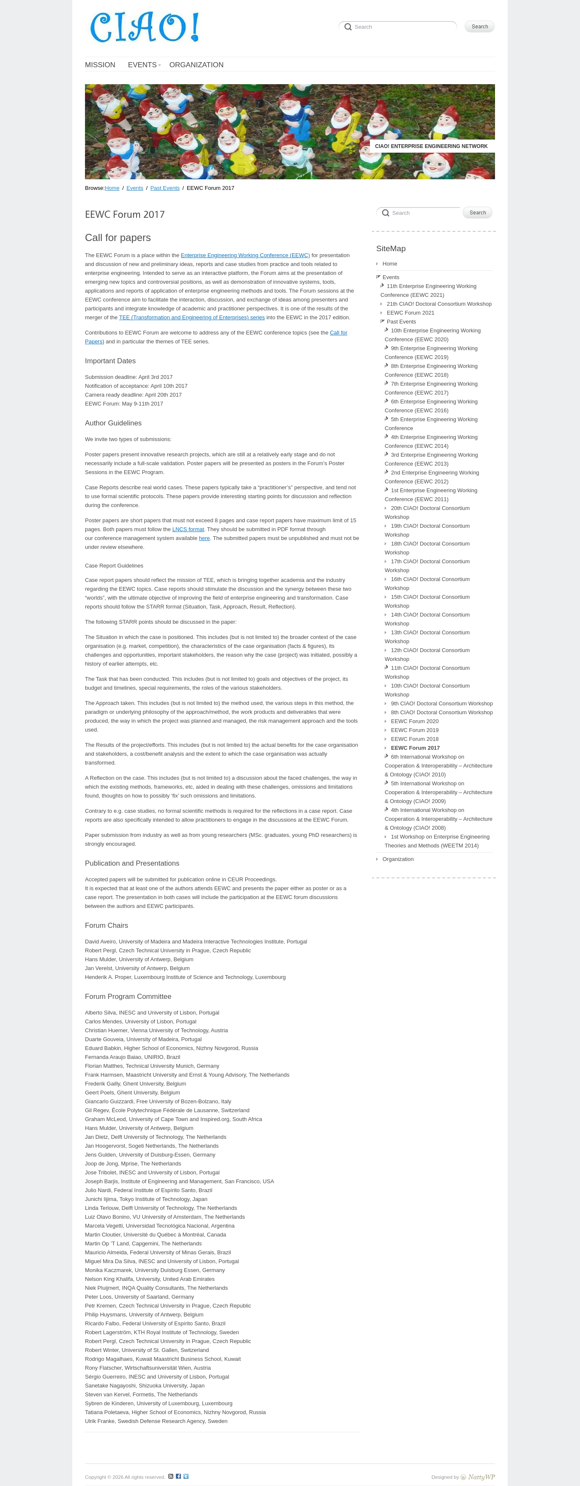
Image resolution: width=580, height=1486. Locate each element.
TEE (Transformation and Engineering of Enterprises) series (192, 317)
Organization (398, 859)
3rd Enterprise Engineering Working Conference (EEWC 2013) (431, 459)
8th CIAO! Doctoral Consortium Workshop (442, 712)
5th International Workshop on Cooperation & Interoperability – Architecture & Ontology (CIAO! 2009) (438, 792)
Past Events (401, 321)
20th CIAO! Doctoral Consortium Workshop (427, 512)
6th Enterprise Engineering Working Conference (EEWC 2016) (431, 406)
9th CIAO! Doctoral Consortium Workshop (442, 703)
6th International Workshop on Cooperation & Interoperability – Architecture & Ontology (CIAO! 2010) (438, 766)
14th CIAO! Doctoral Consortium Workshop (427, 619)
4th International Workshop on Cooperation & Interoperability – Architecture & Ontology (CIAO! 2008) (438, 819)
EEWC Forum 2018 (415, 739)
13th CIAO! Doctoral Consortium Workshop (427, 636)
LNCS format (188, 529)
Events (391, 277)
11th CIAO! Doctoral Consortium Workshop (427, 672)
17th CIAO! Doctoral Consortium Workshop (427, 565)
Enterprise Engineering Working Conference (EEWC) (245, 255)
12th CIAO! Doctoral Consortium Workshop (427, 654)
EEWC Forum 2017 (415, 748)
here (204, 538)
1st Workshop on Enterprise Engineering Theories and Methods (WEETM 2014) (437, 841)
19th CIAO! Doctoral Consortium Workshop (427, 530)
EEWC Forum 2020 (415, 721)
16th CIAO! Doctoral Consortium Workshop (427, 583)
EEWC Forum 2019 (415, 730)
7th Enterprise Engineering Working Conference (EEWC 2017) (431, 388)
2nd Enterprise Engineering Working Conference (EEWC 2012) (432, 477)
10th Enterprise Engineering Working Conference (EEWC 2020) (433, 335)
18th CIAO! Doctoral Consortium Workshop (427, 548)
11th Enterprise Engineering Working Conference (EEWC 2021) (428, 290)
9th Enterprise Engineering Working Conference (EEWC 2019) (431, 352)
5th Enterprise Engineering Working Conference (431, 423)
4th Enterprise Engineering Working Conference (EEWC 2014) (431, 441)
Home (390, 263)
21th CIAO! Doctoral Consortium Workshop (439, 304)
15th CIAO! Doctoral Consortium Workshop (427, 601)
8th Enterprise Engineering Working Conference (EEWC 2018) (431, 370)
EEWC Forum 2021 (411, 313)
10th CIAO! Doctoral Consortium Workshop (427, 690)
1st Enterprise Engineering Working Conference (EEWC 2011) (431, 494)
